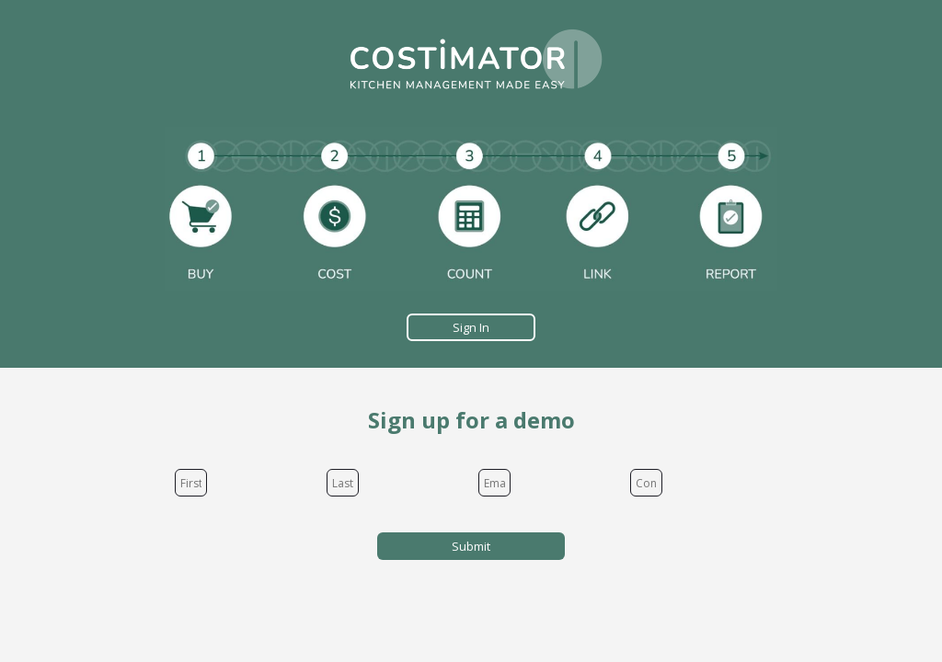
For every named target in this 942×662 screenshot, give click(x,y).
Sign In (471, 327)
